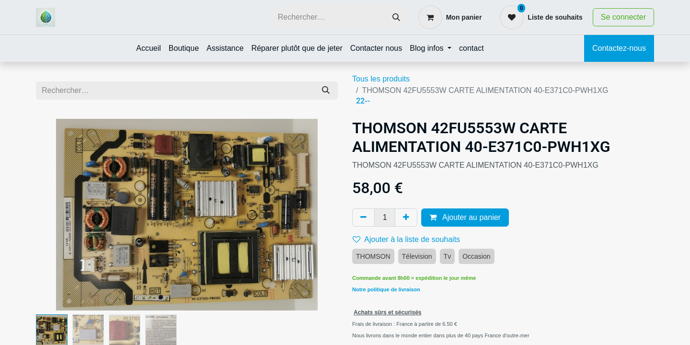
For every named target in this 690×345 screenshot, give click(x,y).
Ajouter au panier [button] (464, 217)
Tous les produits (381, 79)
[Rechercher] (396, 17)
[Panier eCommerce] (450, 17)
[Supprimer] (363, 217)
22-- (363, 100)
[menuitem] (148, 48)
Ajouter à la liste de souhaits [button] (406, 239)
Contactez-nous (619, 48)
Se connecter (623, 17)
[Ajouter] (406, 217)
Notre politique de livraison (386, 289)
